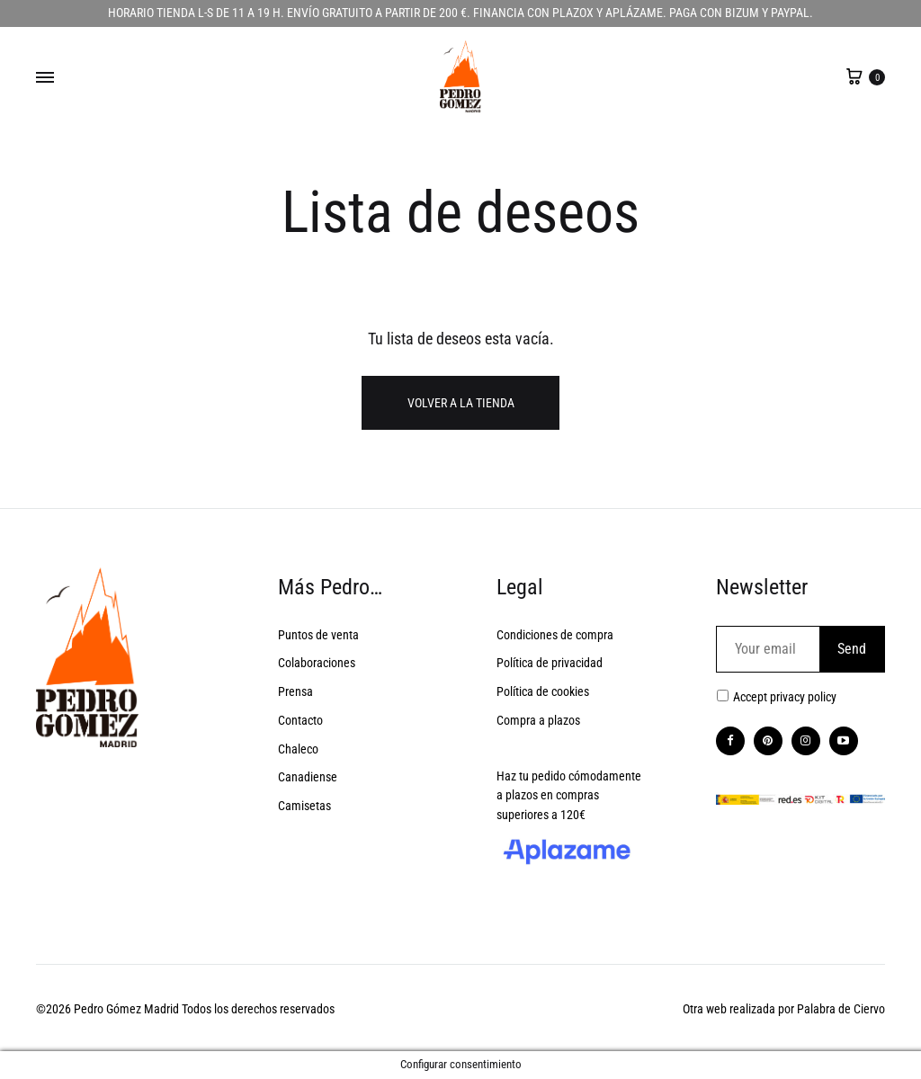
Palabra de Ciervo (841, 1009)
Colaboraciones (316, 662)
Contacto (300, 720)
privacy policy (803, 697)
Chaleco (298, 749)
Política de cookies (542, 691)
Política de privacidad (549, 662)
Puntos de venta (318, 635)
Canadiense (307, 777)
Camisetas (304, 805)
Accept (784, 697)
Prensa (295, 691)
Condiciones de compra (554, 635)
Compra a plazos (538, 720)
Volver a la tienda (460, 403)
